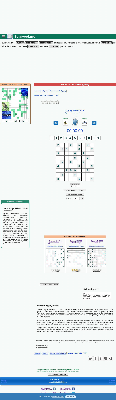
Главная (37, 91)
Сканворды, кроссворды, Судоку (15, 84)
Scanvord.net (25, 36)
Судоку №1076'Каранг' (97, 242)
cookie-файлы (58, 397)
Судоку (45, 91)
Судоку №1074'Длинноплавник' (55, 242)
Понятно (70, 397)
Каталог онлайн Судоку (58, 91)
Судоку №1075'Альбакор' (76, 242)
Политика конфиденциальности (58, 383)
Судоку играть (42, 347)
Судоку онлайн (42, 348)
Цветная (75, 186)
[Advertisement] (58, 17)
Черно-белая (75, 184)
